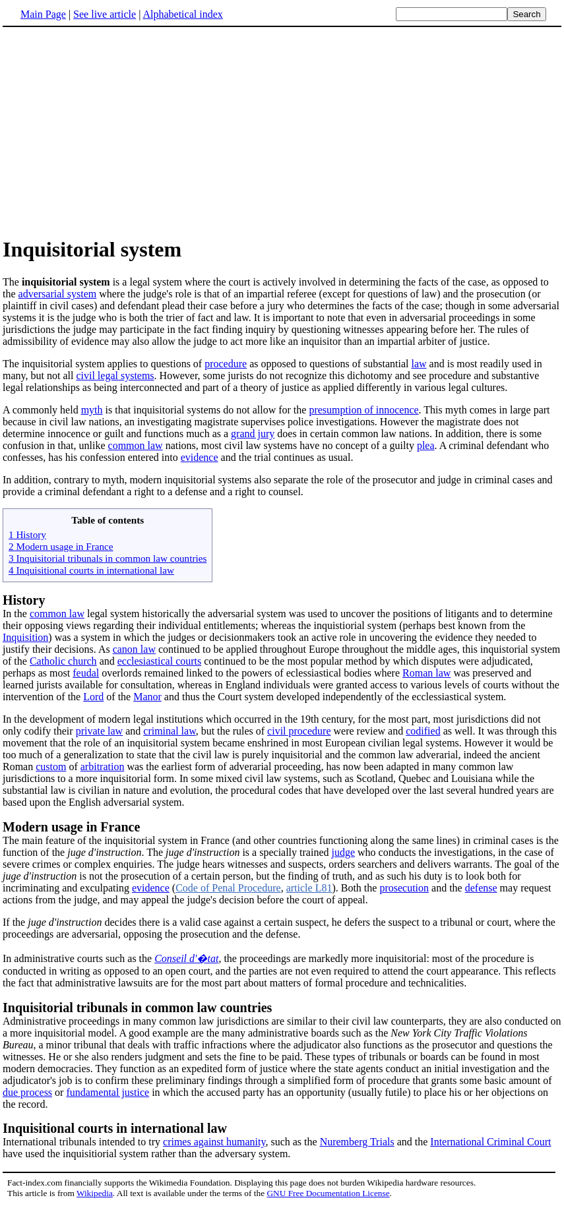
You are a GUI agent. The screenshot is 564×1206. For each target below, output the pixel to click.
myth (92, 409)
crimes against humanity (214, 1141)
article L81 (309, 887)
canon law (134, 649)
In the (16, 613)
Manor (147, 696)
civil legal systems (115, 375)
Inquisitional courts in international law (115, 1128)
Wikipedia (95, 1193)
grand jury (252, 433)
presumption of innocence (363, 409)
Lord (93, 696)
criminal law (169, 731)
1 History (27, 534)
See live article (104, 14)
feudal (86, 672)
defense (481, 887)
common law (135, 445)
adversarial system (57, 293)
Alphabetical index (182, 14)
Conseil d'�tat (186, 958)
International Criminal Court (490, 1141)
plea (426, 445)
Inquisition (25, 637)
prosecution (404, 887)
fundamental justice (107, 1092)
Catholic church (63, 661)
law (418, 363)
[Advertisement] (113, 131)
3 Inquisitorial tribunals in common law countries (107, 558)
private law (99, 731)
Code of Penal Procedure (228, 887)
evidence (199, 457)
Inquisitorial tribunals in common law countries (137, 1007)
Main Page (43, 14)
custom (51, 766)
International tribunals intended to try (83, 1141)
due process (27, 1092)
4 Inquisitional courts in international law (91, 570)
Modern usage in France (71, 827)
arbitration (102, 766)
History (24, 600)
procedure (225, 363)
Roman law (426, 672)
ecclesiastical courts (159, 661)
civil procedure (298, 731)
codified (423, 731)
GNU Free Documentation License (327, 1193)
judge (343, 852)
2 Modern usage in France (61, 546)
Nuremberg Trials (357, 1141)
